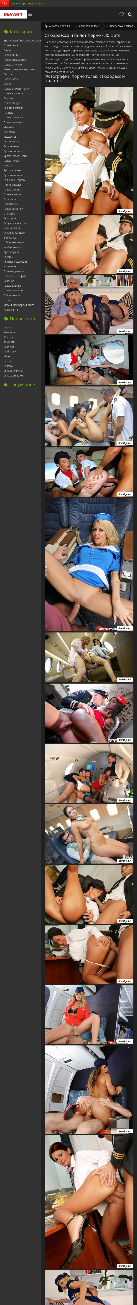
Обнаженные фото (15, 242)
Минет (8, 356)
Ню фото (9, 300)
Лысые (8, 50)
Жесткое (9, 337)
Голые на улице (13, 290)
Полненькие (11, 204)
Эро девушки (11, 252)
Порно (7, 327)
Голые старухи (12, 103)
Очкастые (9, 213)
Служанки (10, 132)
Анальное (10, 332)
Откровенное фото (15, 276)
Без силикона (12, 228)
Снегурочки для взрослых (19, 69)
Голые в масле (12, 194)
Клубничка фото (13, 247)
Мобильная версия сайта (19, 305)
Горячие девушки (14, 271)
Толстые (9, 366)
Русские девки (12, 170)
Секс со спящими (14, 375)
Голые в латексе (13, 93)
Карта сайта (11, 309)
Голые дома (11, 45)
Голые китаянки (13, 208)
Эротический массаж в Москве (22, 40)
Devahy (13, 14)
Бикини (8, 98)
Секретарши (11, 141)
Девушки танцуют (14, 232)
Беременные (11, 146)
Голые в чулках (13, 64)
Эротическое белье (15, 156)
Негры (7, 361)
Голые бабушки (13, 285)
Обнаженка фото (14, 295)
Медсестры (10, 136)
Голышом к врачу (14, 180)
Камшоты (9, 342)
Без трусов (10, 218)
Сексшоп (9, 281)
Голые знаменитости (16, 88)
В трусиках (10, 237)
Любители (10, 351)
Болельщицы (12, 55)
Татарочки (10, 199)
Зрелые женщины (15, 151)
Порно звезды (12, 184)
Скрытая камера (13, 107)
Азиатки (8, 165)
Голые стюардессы (15, 59)
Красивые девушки (15, 261)
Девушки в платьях (15, 223)
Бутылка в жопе (13, 175)
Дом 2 (7, 83)
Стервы (8, 256)
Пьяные (8, 112)
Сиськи (8, 74)
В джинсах (10, 266)
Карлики (9, 346)
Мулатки (9, 127)
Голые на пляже (13, 122)
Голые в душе (12, 189)
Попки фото (11, 79)
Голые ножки (12, 160)
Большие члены (13, 370)
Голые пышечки (13, 117)
